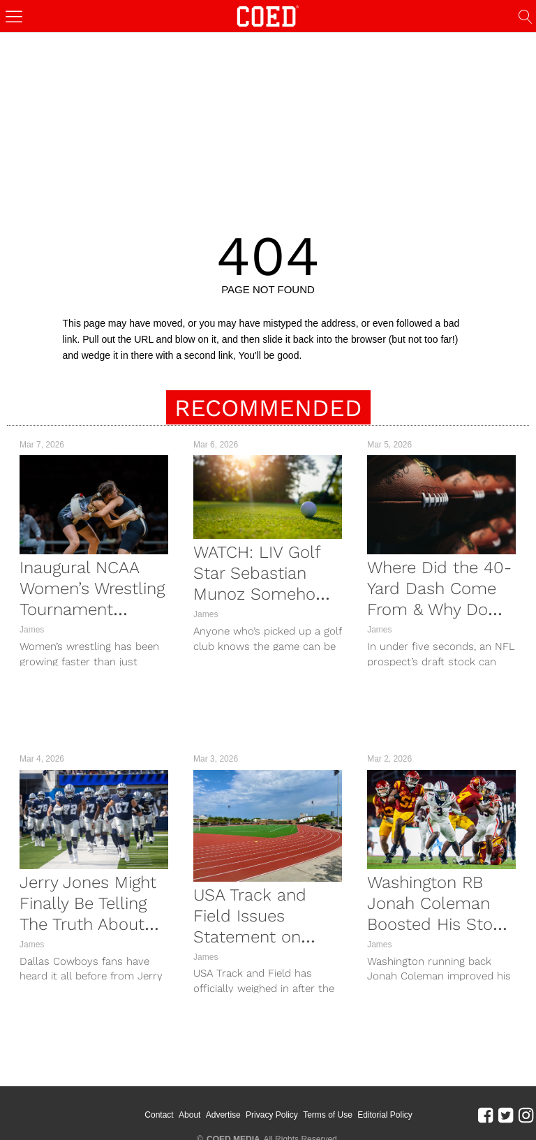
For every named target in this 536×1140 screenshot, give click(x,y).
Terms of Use (341, 1105)
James (32, 630)
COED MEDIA (233, 1120)
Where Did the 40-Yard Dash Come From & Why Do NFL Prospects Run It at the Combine (441, 609)
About (203, 1105)
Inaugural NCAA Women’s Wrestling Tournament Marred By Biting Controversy (92, 609)
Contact (172, 1105)
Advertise (236, 1105)
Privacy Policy (285, 1105)
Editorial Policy (398, 1105)
